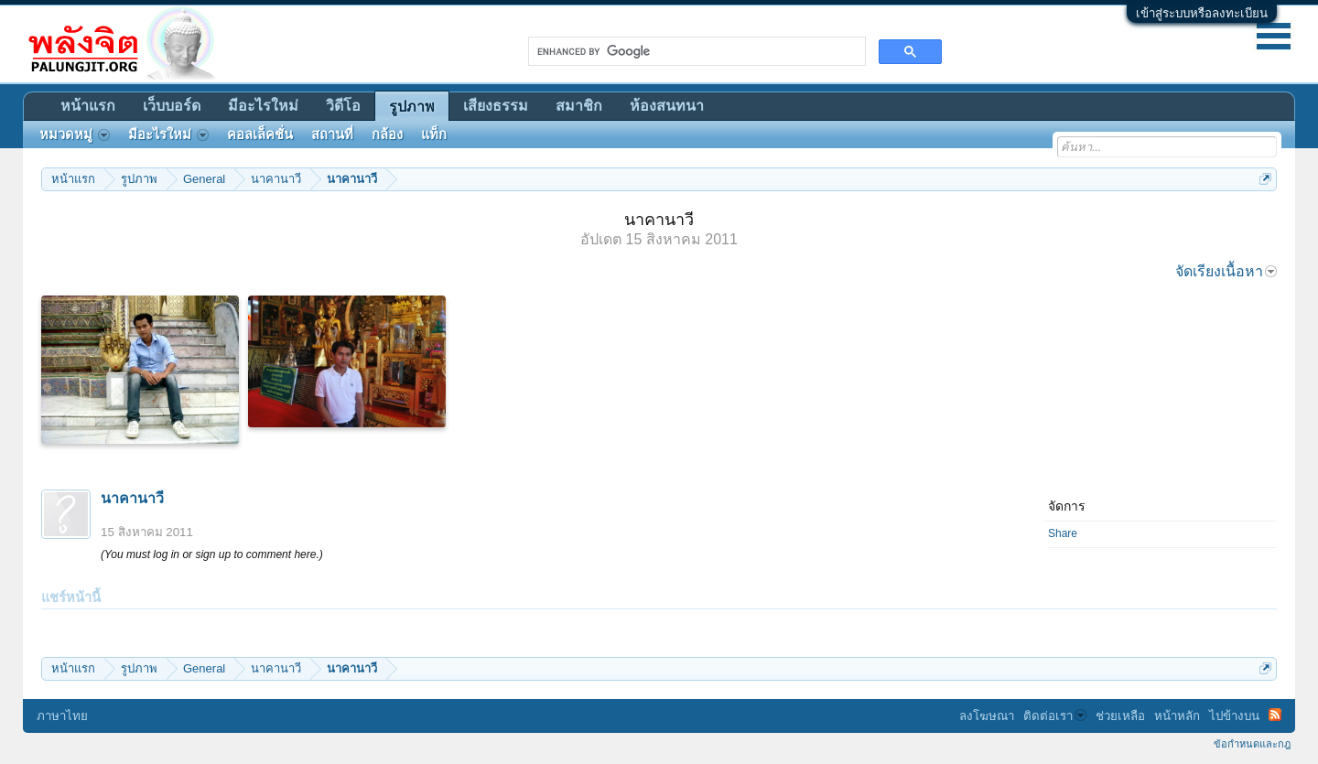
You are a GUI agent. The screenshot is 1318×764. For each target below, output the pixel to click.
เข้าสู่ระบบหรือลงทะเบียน (1202, 13)
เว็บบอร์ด (171, 105)
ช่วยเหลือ (1120, 716)
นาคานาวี (132, 498)
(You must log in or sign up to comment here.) (212, 554)
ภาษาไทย (62, 716)
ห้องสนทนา (667, 105)
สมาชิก (579, 105)
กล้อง (387, 134)
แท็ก (434, 134)
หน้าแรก (87, 105)
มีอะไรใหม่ (263, 105)
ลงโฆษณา (986, 716)
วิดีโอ (343, 105)
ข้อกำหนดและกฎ (1252, 743)
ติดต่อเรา (1054, 716)
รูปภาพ (412, 106)
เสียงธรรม (495, 105)
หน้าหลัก (1177, 716)
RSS (1275, 714)
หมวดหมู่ (74, 134)
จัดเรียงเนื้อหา (1226, 271)
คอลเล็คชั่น (260, 134)
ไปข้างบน (1234, 716)
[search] (695, 51)
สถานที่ (332, 134)
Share (1062, 533)
